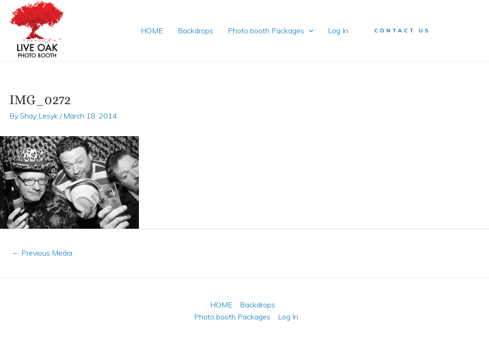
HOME (152, 30)
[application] (308, 30)
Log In (338, 30)
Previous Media (42, 252)
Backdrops (195, 30)
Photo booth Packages (270, 30)
